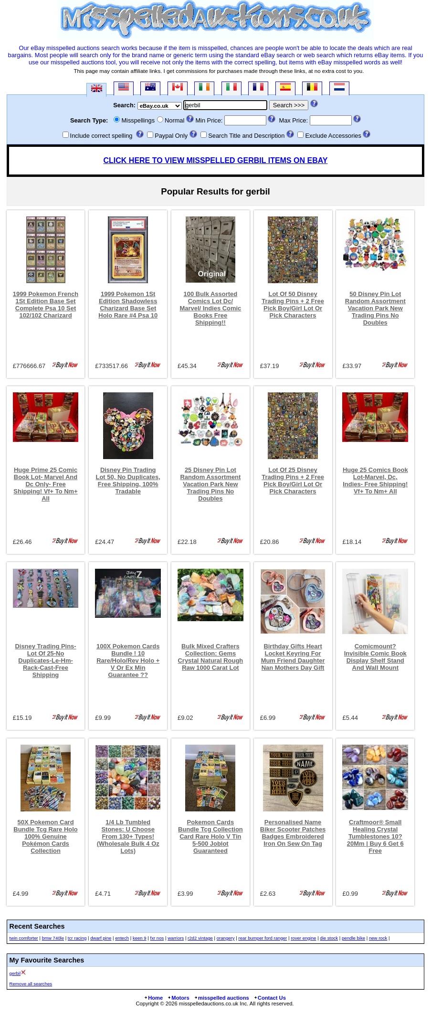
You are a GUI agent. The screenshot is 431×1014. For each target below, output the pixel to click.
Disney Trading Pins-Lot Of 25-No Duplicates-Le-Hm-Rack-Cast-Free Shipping (45, 660)
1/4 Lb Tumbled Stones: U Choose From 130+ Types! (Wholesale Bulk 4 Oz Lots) (128, 836)
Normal (174, 120)
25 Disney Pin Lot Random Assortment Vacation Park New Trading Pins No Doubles (210, 484)
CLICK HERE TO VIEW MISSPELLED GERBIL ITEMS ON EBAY (216, 160)
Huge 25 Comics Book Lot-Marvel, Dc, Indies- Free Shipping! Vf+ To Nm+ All (375, 480)
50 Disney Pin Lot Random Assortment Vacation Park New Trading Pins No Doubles (375, 308)
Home (153, 998)
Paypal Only (171, 135)
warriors (176, 938)
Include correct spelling (101, 135)
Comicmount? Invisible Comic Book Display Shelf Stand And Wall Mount (375, 657)
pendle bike (353, 938)
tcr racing (77, 938)
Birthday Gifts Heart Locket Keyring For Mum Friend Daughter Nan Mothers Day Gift (293, 657)
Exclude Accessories (333, 135)
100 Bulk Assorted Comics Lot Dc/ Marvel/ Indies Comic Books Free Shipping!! (210, 308)
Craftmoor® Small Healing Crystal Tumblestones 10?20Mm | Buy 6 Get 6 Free (375, 836)
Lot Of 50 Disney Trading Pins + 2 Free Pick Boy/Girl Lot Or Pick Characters (293, 304)
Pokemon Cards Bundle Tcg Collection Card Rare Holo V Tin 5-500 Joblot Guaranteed (210, 836)
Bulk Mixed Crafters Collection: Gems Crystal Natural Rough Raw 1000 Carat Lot (210, 657)
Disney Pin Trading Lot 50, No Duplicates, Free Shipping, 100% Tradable (128, 480)
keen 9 (140, 938)
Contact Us (269, 998)
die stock (329, 938)
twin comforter (24, 938)
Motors (178, 998)
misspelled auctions (221, 998)
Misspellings (138, 120)
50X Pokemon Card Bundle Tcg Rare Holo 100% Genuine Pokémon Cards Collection (45, 836)
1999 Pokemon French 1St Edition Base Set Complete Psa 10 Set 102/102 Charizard (46, 304)
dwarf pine (100, 938)
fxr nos (157, 938)
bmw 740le (53, 938)
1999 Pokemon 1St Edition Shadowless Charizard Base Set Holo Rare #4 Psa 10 (128, 304)
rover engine (303, 938)
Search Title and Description (246, 135)
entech (122, 938)
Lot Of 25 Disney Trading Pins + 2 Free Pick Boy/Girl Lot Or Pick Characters (293, 480)
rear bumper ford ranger (262, 938)
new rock (378, 938)
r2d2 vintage (200, 938)
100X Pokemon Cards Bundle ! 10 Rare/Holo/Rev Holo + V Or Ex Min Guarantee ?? (127, 660)
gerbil (15, 973)
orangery (226, 938)
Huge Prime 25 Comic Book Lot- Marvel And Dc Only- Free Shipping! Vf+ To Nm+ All (45, 484)
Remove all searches (31, 983)
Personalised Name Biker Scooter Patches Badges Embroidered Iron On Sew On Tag (293, 833)
